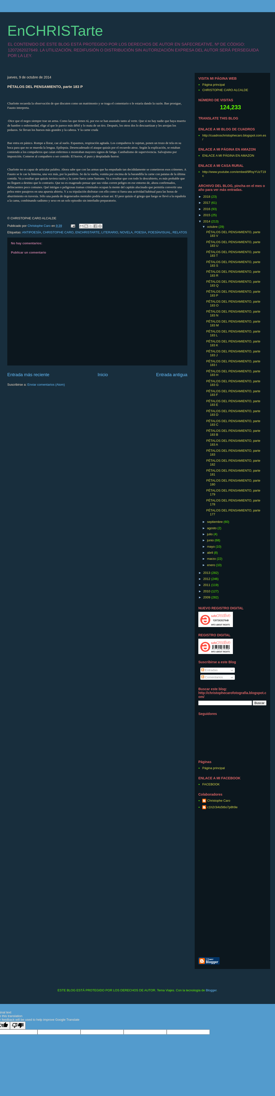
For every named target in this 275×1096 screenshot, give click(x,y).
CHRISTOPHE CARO (58, 232)
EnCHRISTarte (55, 31)
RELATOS (180, 232)
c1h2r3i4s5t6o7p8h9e (222, 807)
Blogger (211, 990)
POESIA (140, 232)
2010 (207, 591)
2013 (207, 573)
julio (210, 534)
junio (211, 540)
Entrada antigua (171, 374)
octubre (213, 227)
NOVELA (126, 232)
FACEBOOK (211, 784)
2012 (207, 579)
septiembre (215, 522)
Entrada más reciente (28, 374)
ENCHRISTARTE (87, 232)
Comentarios (212, 677)
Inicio (103, 374)
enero (211, 565)
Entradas (209, 670)
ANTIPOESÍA (31, 232)
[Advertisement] (255, 884)
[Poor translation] (18, 1025)
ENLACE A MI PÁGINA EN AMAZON (228, 155)
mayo (211, 546)
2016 (207, 209)
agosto (212, 528)
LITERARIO (109, 232)
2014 (207, 221)
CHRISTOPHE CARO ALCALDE (225, 90)
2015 (207, 215)
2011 (207, 585)
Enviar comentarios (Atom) (46, 384)
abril (210, 552)
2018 (207, 196)
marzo (212, 559)
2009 (207, 597)
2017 (207, 202)
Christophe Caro (218, 800)
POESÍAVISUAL (159, 232)
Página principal (213, 84)
